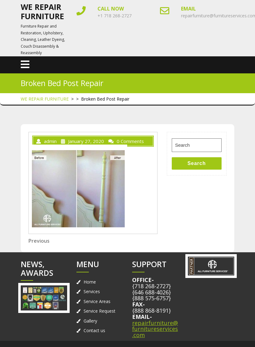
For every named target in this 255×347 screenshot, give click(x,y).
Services (92, 291)
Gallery (90, 321)
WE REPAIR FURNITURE (42, 11)
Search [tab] (197, 163)
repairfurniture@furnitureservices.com (155, 329)
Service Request (99, 311)
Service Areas (97, 301)
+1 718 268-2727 (114, 16)
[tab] (25, 64)
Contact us (94, 330)
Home (90, 282)
